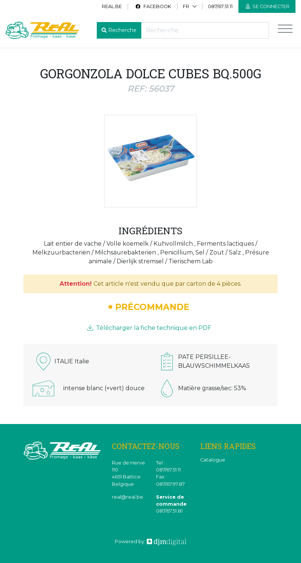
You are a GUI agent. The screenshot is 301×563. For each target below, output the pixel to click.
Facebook (153, 6)
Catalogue (212, 460)
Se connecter (268, 6)
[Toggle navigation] (285, 30)
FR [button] (186, 6)
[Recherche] (205, 30)
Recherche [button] (122, 30)
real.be (112, 6)
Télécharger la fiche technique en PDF (149, 327)
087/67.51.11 (220, 6)
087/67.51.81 (169, 511)
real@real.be (127, 497)
